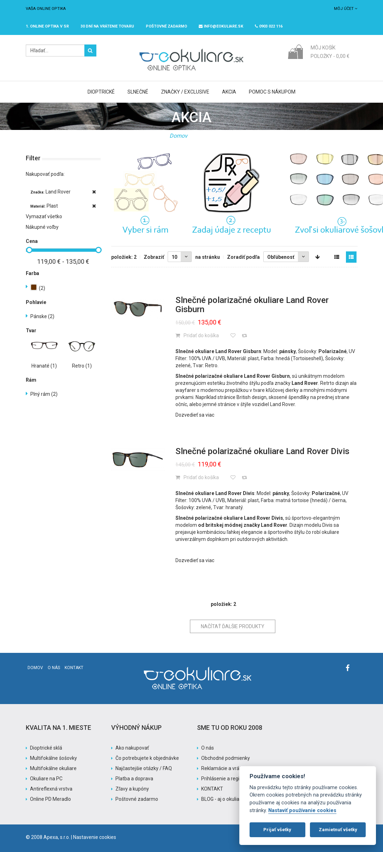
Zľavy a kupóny (132, 789)
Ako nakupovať (132, 748)
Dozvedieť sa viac (194, 415)
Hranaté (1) (44, 366)
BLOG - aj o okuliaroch (225, 799)
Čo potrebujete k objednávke (147, 758)
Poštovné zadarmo (136, 799)
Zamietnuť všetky (338, 829)
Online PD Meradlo (50, 799)
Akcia (229, 92)
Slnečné (137, 92)
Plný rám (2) (44, 394)
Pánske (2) (42, 316)
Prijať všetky (277, 829)
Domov (178, 135)
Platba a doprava (134, 778)
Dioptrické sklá (46, 748)
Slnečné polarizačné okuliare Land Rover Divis (262, 451)
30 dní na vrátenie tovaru (107, 26)
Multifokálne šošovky (53, 758)
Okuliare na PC (46, 778)
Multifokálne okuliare (53, 768)
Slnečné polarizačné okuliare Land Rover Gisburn (252, 304)
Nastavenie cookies (94, 837)
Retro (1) (82, 366)
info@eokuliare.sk (221, 26)
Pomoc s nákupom (272, 92)
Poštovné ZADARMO (166, 26)
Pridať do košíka (197, 335)
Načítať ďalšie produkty (232, 626)
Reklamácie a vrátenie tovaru (233, 768)
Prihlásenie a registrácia (228, 778)
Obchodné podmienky (225, 758)
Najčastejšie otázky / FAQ (143, 768)
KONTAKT (212, 789)
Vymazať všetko (44, 216)
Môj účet (345, 8)
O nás (54, 667)
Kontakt (74, 667)
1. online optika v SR (47, 26)
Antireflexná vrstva (51, 789)
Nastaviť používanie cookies (302, 811)
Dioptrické (101, 92)
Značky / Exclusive (185, 92)
